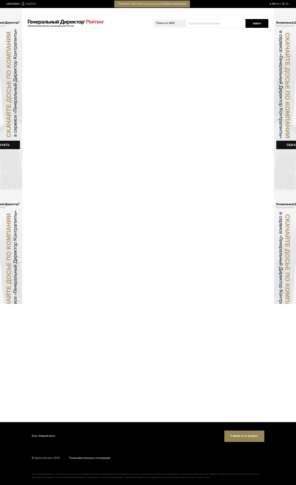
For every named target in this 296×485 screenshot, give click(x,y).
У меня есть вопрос (244, 436)
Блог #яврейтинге (43, 436)
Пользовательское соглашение (89, 458)
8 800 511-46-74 (279, 4)
